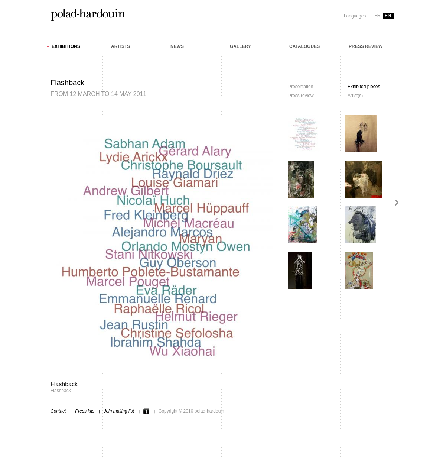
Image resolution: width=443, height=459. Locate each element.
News (177, 46)
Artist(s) (355, 95)
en (388, 15)
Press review (365, 46)
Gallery (240, 46)
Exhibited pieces (364, 86)
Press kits (84, 411)
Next (397, 202)
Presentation (300, 86)
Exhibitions (66, 46)
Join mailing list (119, 411)
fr (377, 15)
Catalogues (304, 46)
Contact (58, 411)
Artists (120, 46)
